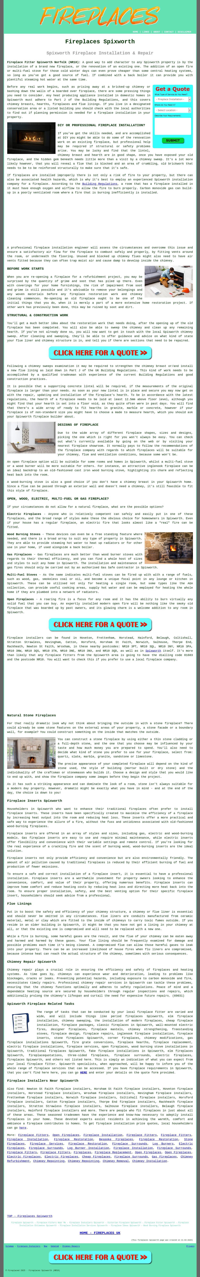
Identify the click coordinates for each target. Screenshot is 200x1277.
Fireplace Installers (28, 1246)
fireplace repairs (98, 1033)
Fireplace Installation (103, 1135)
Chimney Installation (149, 1161)
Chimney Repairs (71, 1246)
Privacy (190, 1246)
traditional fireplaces (46, 1051)
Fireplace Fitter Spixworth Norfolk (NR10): (44, 62)
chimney (34, 366)
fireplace (64, 66)
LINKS (145, 32)
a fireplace (32, 1123)
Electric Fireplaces (24, 1156)
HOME (135, 32)
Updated (55, 1246)
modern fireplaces (147, 1020)
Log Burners (163, 1143)
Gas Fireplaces (164, 1156)
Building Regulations (99, 184)
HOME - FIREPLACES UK (100, 1233)
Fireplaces (82, 1152)
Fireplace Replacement (113, 1152)
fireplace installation (53, 247)
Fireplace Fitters (33, 1135)
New (45, 1246)
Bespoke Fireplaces (116, 1139)
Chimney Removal (116, 1161)
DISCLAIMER (184, 32)
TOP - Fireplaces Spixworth (29, 1216)
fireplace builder (48, 416)
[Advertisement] (100, 220)
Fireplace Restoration (73, 1139)
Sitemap (10, 1246)
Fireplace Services (46, 1143)
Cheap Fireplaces (96, 1156)
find (19, 1088)
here (22, 1127)
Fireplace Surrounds (129, 1143)
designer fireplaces (68, 1029)
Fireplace (15, 637)
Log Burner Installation (88, 1148)
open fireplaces (115, 1046)
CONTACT (169, 32)
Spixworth (153, 650)
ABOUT (156, 32)
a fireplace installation (115, 112)
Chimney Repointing (49, 1161)
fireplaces (61, 104)
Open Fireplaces (66, 1135)
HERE (83, 1072)
